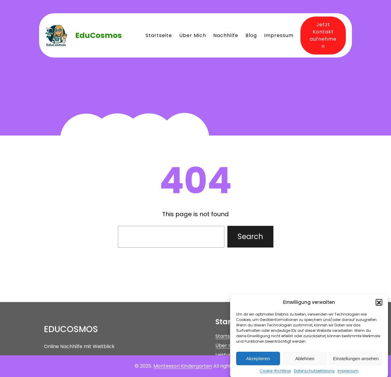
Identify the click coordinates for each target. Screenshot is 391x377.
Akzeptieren (258, 361)
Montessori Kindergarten (182, 366)
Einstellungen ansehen (356, 361)
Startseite (227, 352)
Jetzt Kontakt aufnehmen (321, 35)
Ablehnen (304, 361)
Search (250, 236)
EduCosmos (98, 35)
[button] (379, 306)
